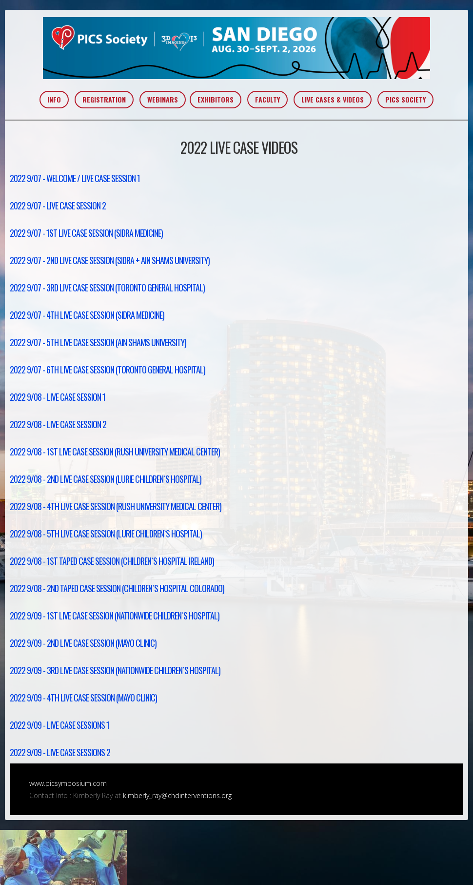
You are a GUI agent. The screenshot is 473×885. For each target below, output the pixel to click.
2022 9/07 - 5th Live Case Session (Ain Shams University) (98, 342)
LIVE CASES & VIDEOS (332, 99)
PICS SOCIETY (405, 99)
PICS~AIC (236, 48)
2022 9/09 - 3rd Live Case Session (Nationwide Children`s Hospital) (115, 670)
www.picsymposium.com (68, 783)
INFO (54, 99)
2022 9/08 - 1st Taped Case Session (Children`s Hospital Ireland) (112, 561)
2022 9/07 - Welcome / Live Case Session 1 (75, 178)
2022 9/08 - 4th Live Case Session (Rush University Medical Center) (115, 506)
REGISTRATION (104, 99)
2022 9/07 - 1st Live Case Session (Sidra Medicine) (86, 232)
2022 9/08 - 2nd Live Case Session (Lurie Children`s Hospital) (105, 479)
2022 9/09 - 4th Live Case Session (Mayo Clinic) (83, 697)
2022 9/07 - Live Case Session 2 (58, 205)
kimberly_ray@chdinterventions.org (177, 795)
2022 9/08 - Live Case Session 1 (57, 397)
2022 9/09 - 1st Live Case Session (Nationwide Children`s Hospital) (114, 615)
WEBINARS (162, 99)
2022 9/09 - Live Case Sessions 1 (59, 725)
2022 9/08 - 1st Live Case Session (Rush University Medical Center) (115, 451)
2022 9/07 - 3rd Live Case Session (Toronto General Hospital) (107, 287)
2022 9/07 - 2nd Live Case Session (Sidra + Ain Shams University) (110, 260)
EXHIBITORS (215, 99)
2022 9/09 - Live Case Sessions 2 (60, 752)
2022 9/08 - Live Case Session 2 (58, 424)
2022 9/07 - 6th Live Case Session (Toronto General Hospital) (107, 369)
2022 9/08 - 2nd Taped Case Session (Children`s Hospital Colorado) (117, 588)
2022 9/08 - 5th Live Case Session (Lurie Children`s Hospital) (106, 533)
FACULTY (267, 99)
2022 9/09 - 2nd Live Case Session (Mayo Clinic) (83, 643)
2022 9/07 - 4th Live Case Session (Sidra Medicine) (87, 315)
